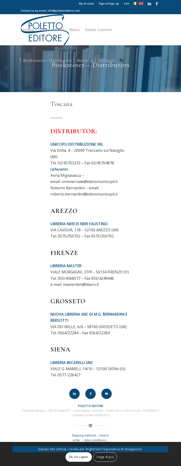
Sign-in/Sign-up (109, 3)
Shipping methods (84, 435)
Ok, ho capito (79, 457)
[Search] (121, 60)
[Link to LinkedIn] (149, 3)
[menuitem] (86, 3)
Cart (126, 3)
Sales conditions (95, 440)
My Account (86, 3)
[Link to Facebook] (156, 3)
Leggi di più (105, 457)
